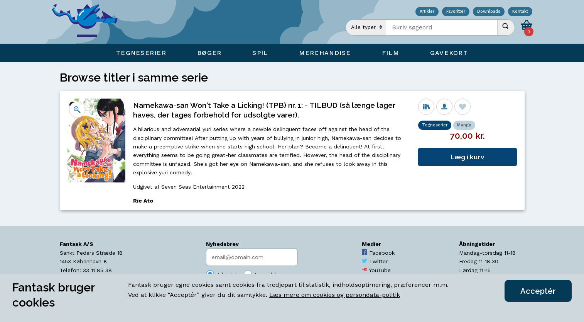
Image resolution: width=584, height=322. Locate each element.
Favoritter (455, 11)
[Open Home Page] (88, 22)
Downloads (488, 11)
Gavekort (449, 52)
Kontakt (520, 11)
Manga (464, 125)
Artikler (427, 11)
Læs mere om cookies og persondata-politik (334, 294)
